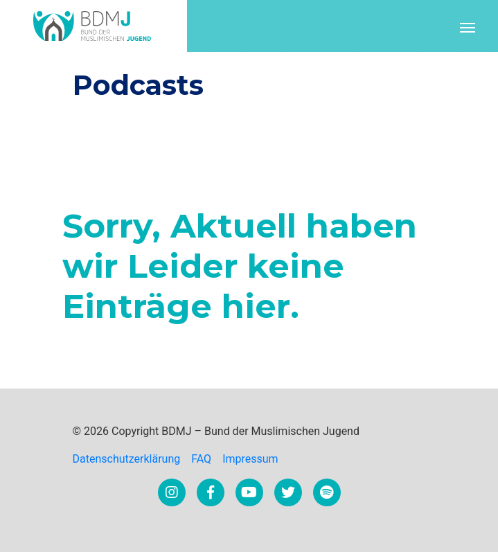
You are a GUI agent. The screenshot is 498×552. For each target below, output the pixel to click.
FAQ (201, 458)
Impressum (250, 458)
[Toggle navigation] (467, 26)
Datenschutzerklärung (127, 458)
